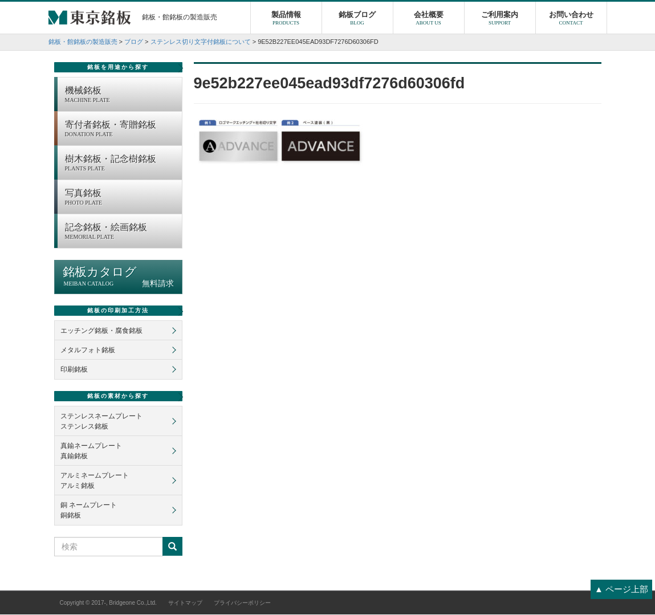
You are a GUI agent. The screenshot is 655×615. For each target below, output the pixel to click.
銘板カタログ (118, 277)
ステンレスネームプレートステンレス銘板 (101, 422)
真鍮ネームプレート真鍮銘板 (91, 451)
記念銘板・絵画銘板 (120, 232)
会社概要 (428, 20)
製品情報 (286, 20)
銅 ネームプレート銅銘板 (88, 511)
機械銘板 (120, 95)
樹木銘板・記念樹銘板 (120, 164)
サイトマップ (185, 603)
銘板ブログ (357, 20)
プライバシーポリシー (242, 603)
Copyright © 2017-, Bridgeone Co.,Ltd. (108, 603)
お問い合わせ (571, 20)
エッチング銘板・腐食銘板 (101, 331)
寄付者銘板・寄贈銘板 (120, 130)
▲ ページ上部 (621, 589)
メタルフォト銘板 (87, 351)
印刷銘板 (74, 370)
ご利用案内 (500, 20)
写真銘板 (120, 198)
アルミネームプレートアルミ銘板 (94, 481)
